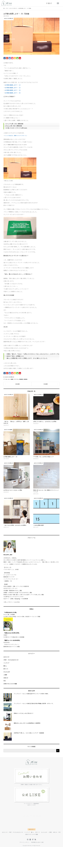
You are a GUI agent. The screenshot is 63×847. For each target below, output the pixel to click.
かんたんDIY (7, 672)
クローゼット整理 (9, 379)
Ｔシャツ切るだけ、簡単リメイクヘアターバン (16, 135)
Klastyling (17, 598)
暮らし (5, 666)
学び (5, 681)
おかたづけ (6, 657)
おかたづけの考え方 (9, 377)
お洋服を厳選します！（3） (13, 90)
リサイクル (16, 379)
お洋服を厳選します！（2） (13, 88)
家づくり (6, 669)
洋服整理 (21, 379)
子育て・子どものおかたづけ (11, 660)
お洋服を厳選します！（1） (13, 85)
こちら (18, 602)
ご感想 (5, 675)
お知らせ (6, 678)
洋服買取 (25, 379)
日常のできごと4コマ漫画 (10, 683)
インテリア (6, 663)
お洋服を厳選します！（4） (13, 93)
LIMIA (11, 598)
